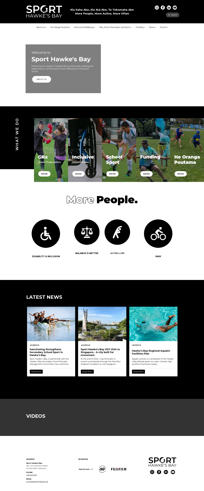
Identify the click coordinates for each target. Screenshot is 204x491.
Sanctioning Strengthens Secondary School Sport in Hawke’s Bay (46, 352)
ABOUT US (42, 79)
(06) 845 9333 (31, 475)
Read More (36, 371)
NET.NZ (45, 482)
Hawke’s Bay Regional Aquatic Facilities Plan (151, 352)
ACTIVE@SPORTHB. (34, 482)
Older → (102, 381)
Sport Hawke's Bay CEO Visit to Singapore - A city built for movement (100, 352)
